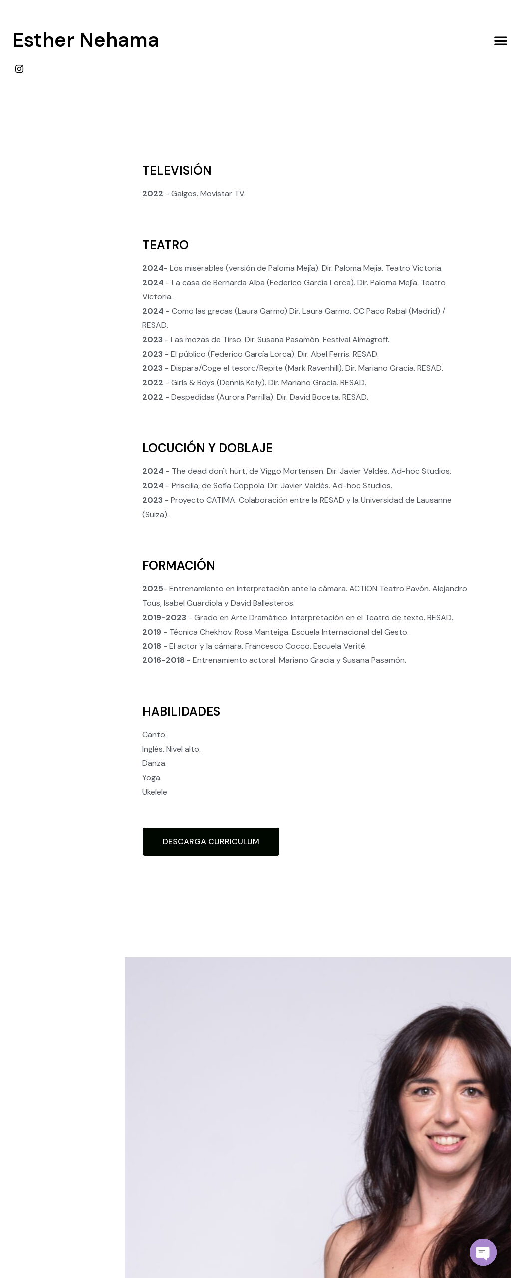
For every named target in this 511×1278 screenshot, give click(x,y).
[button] (500, 40)
